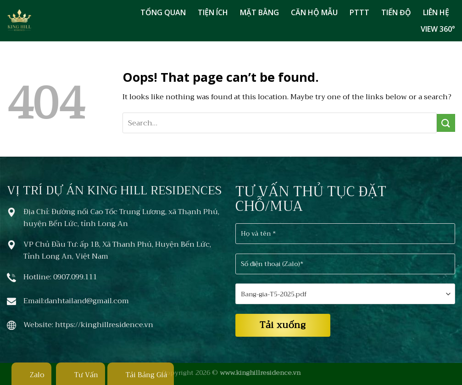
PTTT (359, 12)
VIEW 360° (438, 29)
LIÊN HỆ (436, 12)
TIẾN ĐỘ (396, 12)
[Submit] (446, 123)
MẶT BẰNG (259, 12)
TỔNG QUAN (163, 12)
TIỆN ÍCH (213, 12)
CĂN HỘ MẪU (314, 12)
